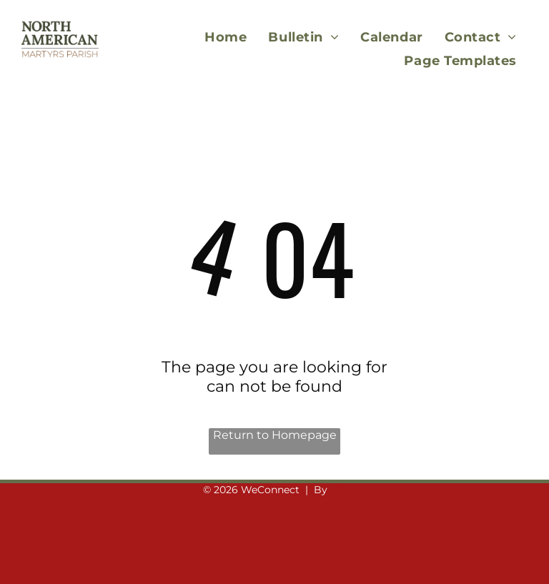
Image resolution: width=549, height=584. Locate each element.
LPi (338, 489)
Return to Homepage (275, 435)
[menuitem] (225, 37)
